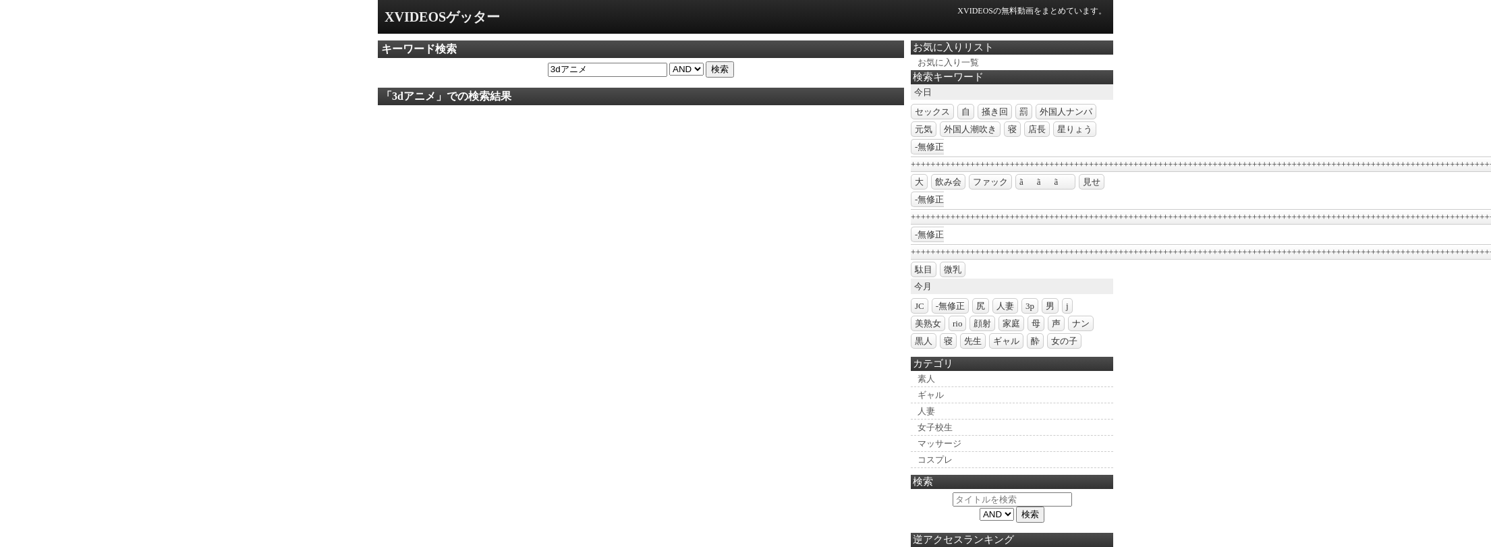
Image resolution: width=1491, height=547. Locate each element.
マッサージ (939, 443)
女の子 (1064, 341)
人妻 (1005, 306)
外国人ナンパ (1066, 112)
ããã (1045, 182)
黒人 (923, 341)
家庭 (1011, 323)
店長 (1037, 129)
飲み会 (948, 182)
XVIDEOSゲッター (442, 16)
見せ (1091, 182)
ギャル (1006, 341)
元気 (923, 129)
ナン (1081, 323)
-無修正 (950, 306)
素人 (926, 379)
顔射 (982, 323)
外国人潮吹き (970, 129)
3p (1029, 306)
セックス (932, 112)
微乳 (952, 269)
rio (957, 323)
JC (919, 306)
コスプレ (935, 460)
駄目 (923, 269)
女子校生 (935, 427)
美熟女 (928, 323)
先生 (973, 341)
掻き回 (995, 112)
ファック (990, 182)
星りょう (1074, 129)
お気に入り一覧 (948, 62)
